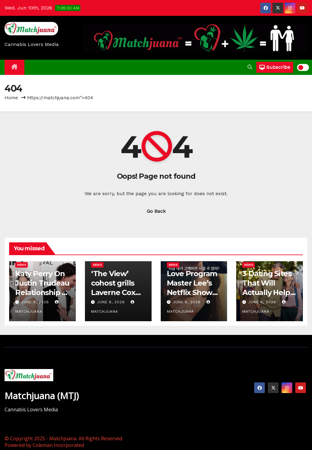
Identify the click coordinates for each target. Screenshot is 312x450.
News (21, 264)
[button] (249, 67)
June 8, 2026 (111, 302)
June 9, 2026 (36, 302)
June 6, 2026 (263, 302)
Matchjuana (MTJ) (42, 395)
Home (11, 97)
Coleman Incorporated (58, 445)
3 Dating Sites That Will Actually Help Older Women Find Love (267, 292)
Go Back (156, 211)
